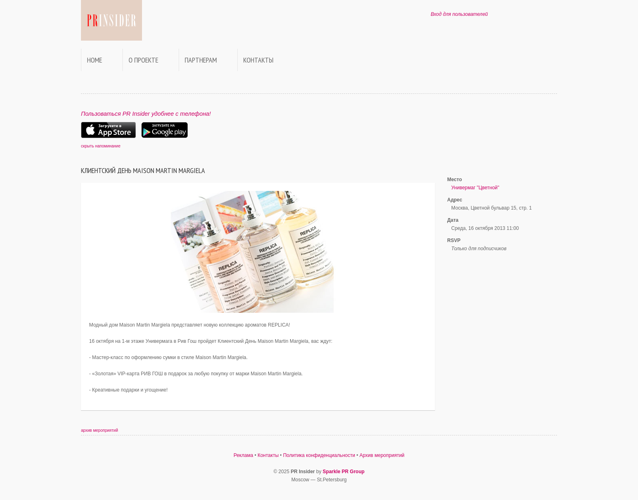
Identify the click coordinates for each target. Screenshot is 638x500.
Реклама (243, 455)
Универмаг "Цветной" (475, 187)
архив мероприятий (99, 430)
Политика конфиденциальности (319, 455)
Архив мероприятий (382, 455)
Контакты (258, 60)
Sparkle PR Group (344, 471)
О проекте (143, 60)
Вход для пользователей (459, 14)
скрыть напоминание (100, 146)
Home (94, 60)
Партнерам (201, 60)
